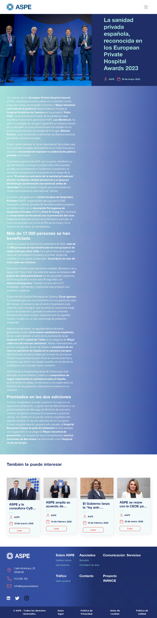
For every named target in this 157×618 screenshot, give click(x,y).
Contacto (86, 576)
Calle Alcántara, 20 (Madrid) (21, 570)
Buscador (84, 560)
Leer (19, 530)
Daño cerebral (63, 580)
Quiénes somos (63, 560)
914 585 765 (17, 578)
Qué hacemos (63, 564)
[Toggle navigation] (146, 7)
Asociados (87, 555)
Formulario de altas (89, 564)
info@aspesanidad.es (22, 586)
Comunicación (114, 555)
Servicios (134, 555)
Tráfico (61, 576)
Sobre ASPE (65, 555)
